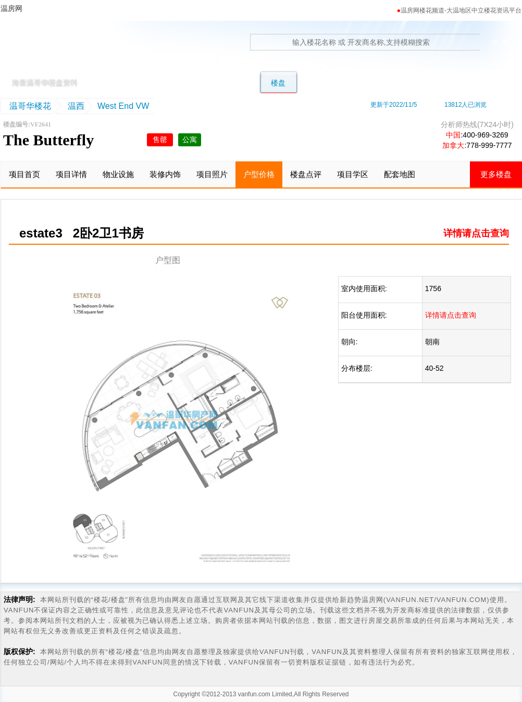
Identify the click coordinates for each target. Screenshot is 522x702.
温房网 (49, 49)
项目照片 (212, 174)
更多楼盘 (496, 174)
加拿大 (453, 145)
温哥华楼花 (30, 106)
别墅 (162, 83)
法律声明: (19, 599)
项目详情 (71, 174)
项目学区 (352, 174)
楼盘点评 (305, 174)
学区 (362, 83)
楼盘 (278, 83)
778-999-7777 (489, 145)
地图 (401, 83)
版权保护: (19, 651)
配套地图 (399, 174)
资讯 (478, 83)
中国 (453, 135)
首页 (124, 83)
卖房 (439, 83)
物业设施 (118, 174)
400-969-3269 (485, 135)
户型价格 (259, 174)
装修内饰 (165, 174)
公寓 (239, 83)
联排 (201, 83)
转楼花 (320, 83)
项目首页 (24, 174)
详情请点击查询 (476, 233)
